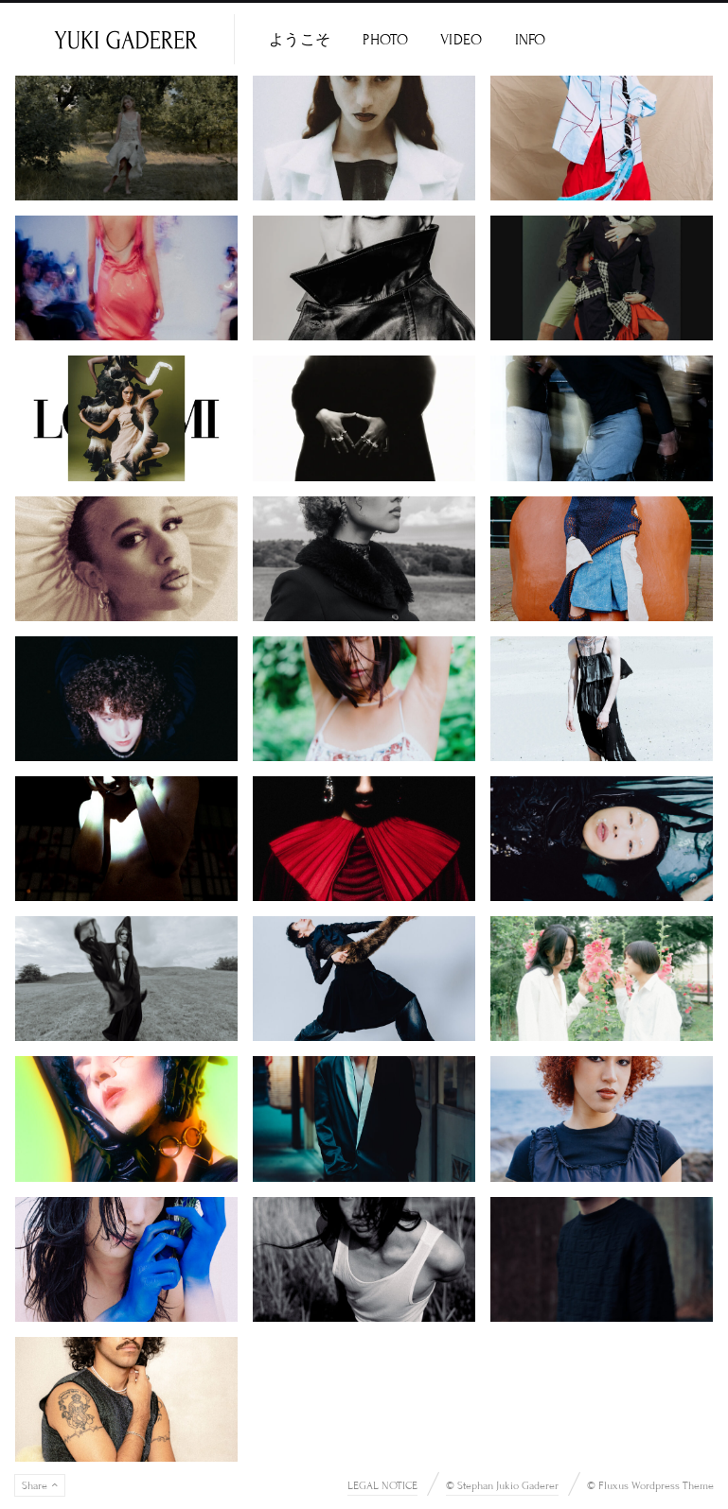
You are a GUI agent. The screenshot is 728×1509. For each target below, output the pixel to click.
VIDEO (461, 39)
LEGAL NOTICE (382, 1485)
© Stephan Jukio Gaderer (502, 1485)
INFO (530, 39)
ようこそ (299, 39)
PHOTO (385, 39)
